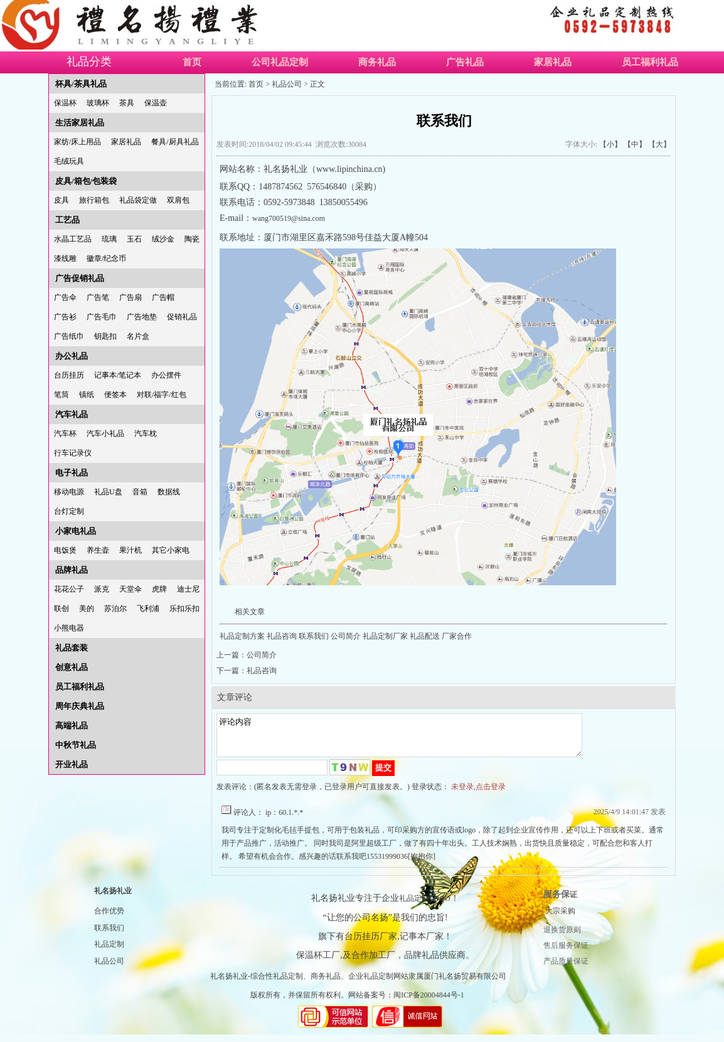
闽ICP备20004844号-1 (428, 1002)
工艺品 (67, 220)
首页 (192, 62)
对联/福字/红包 (161, 394)
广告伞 (65, 297)
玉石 (134, 239)
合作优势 (109, 918)
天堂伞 (130, 589)
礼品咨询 (282, 636)
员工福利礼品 (650, 62)
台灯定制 (69, 511)
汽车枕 (145, 433)
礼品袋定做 (138, 200)
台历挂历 (69, 375)
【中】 (635, 144)
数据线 (168, 491)
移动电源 (69, 491)
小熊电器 (69, 628)
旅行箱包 (94, 200)
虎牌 (159, 589)
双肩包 (178, 200)
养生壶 (98, 550)
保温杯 (65, 102)
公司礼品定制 (280, 62)
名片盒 (138, 336)
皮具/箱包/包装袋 (86, 181)
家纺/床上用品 (77, 141)
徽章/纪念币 (106, 258)
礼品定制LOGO (424, 905)
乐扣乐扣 (184, 608)
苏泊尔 (115, 608)
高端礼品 (71, 725)
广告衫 (65, 316)
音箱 (139, 491)
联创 (61, 608)
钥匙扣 (105, 336)
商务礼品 (377, 62)
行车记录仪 (73, 453)
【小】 (610, 144)
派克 (101, 589)
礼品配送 (425, 636)
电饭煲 (65, 550)
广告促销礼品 (79, 278)
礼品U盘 (108, 491)
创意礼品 (71, 667)
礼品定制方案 (242, 636)
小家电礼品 (75, 531)
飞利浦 (148, 608)
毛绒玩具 (69, 161)
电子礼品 (71, 472)
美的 (86, 608)
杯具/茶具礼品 (81, 83)
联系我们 (314, 636)
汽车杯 (65, 433)
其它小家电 (170, 550)
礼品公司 (287, 84)
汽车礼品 (71, 414)
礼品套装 (71, 647)
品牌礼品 (71, 570)
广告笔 (98, 297)
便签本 (115, 394)
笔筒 (61, 394)
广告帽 (163, 297)
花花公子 (69, 589)
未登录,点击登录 (478, 794)
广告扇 (130, 297)
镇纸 (86, 394)
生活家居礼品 (79, 122)
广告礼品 (465, 62)
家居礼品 (553, 62)
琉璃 (109, 239)
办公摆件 (166, 375)
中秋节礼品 (75, 745)
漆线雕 (65, 258)
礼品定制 (109, 951)
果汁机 (130, 550)
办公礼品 (71, 356)
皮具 (61, 200)
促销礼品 (182, 316)
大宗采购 (560, 918)
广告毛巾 (102, 316)
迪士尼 (188, 589)
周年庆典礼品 (79, 706)
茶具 (126, 102)
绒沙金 (163, 239)
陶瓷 (192, 239)
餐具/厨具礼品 (174, 141)
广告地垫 (142, 316)
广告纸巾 (69, 336)
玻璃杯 (98, 102)
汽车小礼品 (105, 433)
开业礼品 (71, 764)
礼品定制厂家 (385, 636)
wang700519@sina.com (288, 218)
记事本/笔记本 (117, 375)
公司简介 (346, 636)
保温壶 (155, 102)
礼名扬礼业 (113, 898)
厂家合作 (456, 636)
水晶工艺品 (73, 239)
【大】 (659, 144)
